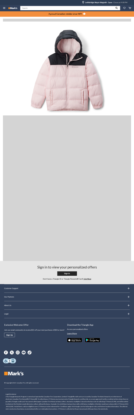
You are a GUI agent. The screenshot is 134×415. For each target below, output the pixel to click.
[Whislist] (124, 8)
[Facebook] (6, 352)
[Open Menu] (4, 8)
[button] (116, 8)
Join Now (87, 279)
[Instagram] (18, 352)
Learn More (72, 333)
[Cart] (130, 8)
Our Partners (67, 297)
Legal (67, 314)
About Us (67, 305)
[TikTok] (30, 352)
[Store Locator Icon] (83, 2)
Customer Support (67, 288)
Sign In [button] (67, 273)
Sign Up (9, 335)
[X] (12, 352)
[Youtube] (24, 352)
